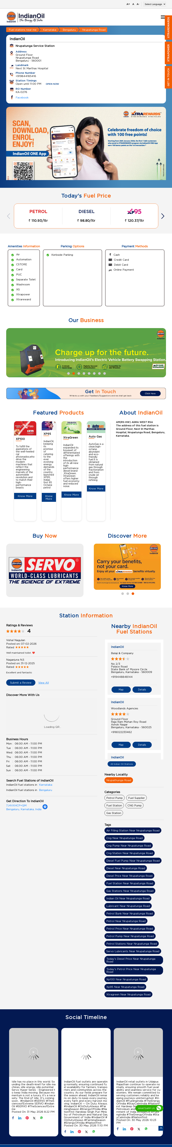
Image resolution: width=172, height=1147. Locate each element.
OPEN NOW (52, 84)
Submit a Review (20, 682)
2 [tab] (73, 373)
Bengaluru (69, 29)
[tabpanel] (86, 150)
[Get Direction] (45, 808)
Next (163, 216)
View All (43, 682)
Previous (9, 216)
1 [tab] (68, 373)
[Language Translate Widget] (154, 4)
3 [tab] (78, 373)
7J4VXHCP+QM (16, 805)
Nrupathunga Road (118, 780)
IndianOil (117, 646)
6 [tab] (94, 373)
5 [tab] (89, 373)
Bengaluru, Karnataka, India (23, 809)
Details (142, 689)
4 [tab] (83, 373)
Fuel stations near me (22, 29)
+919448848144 (122, 676)
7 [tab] (99, 373)
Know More (25, 496)
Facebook (22, 97)
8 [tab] (104, 373)
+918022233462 (121, 732)
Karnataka (49, 29)
